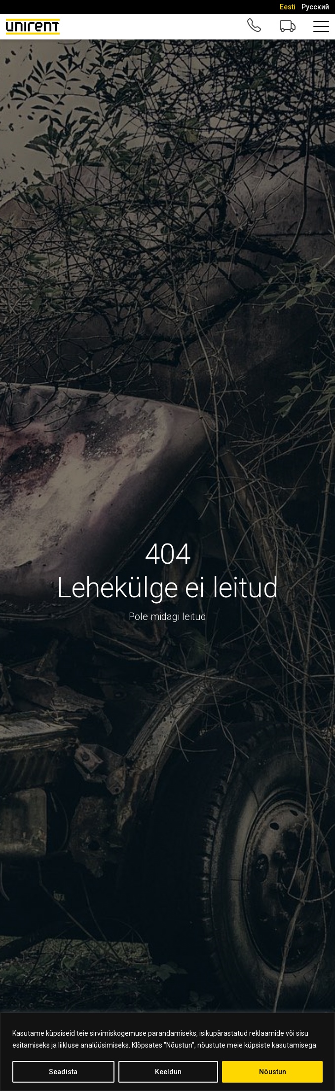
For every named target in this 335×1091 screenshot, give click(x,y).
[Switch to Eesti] (288, 7)
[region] (167, 1052)
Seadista (63, 1072)
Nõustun (272, 1072)
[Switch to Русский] (315, 7)
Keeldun (168, 1072)
